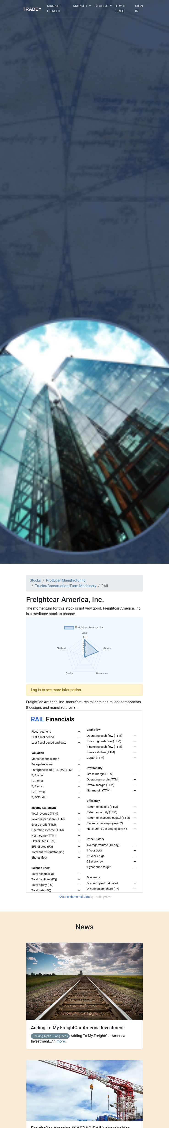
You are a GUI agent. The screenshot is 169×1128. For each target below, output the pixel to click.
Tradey (32, 9)
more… (61, 1041)
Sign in (139, 8)
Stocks (35, 580)
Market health (54, 8)
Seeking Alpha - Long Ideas (50, 1036)
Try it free (120, 8)
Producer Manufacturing (66, 580)
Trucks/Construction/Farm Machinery (65, 586)
